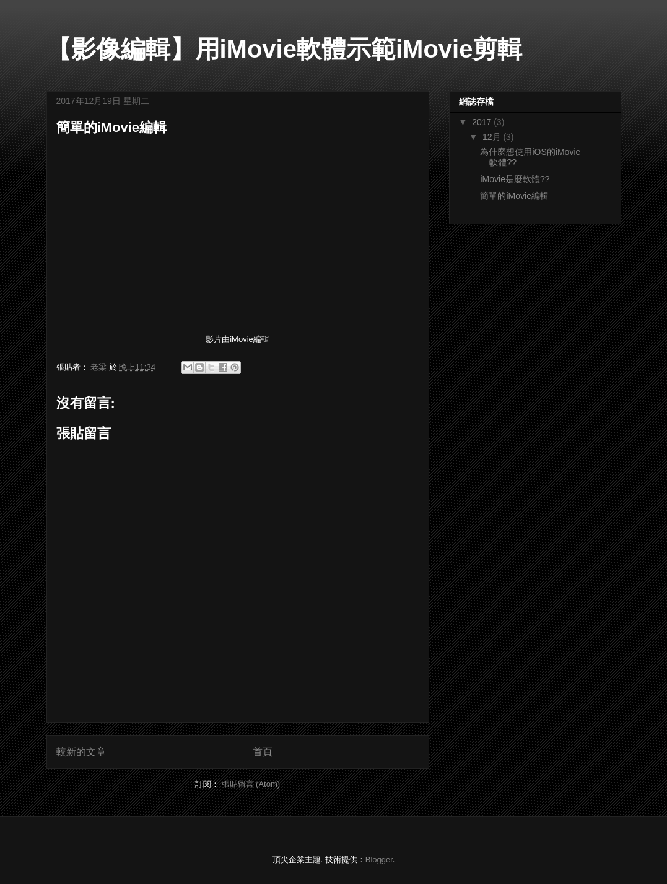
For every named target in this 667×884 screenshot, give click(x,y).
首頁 (262, 751)
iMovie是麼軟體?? (514, 179)
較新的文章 (81, 751)
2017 (483, 122)
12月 (492, 137)
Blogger (379, 859)
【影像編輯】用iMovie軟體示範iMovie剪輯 (284, 49)
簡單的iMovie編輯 (514, 196)
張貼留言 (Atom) (251, 784)
